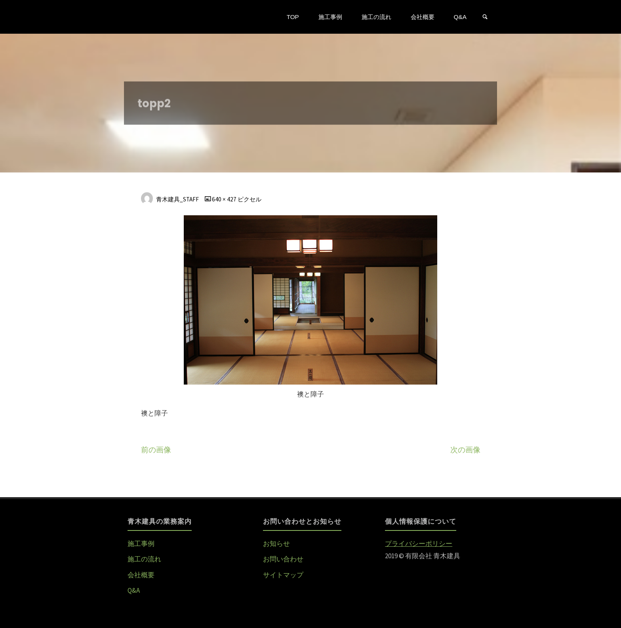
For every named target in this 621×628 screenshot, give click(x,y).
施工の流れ (144, 559)
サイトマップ (283, 575)
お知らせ (276, 543)
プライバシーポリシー (418, 543)
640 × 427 (225, 199)
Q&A (134, 590)
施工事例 (141, 543)
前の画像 (156, 450)
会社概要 (141, 575)
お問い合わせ (283, 559)
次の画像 (465, 450)
